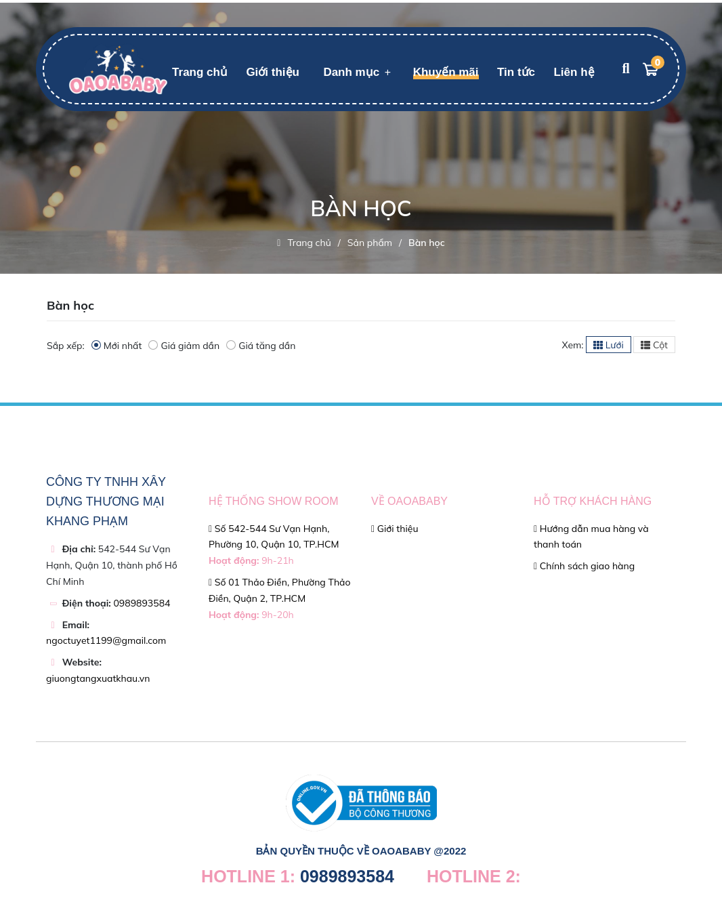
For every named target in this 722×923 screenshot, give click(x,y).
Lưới (608, 345)
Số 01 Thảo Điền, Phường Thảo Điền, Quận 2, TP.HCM (280, 598)
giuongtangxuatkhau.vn (98, 678)
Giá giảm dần (183, 345)
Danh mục (351, 72)
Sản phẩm (369, 243)
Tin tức (516, 72)
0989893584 (141, 603)
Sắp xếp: (66, 346)
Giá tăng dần (260, 345)
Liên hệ (573, 72)
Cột (654, 345)
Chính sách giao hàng (584, 566)
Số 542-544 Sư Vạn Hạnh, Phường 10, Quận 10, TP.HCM (274, 544)
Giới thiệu (272, 72)
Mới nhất (116, 345)
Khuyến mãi (446, 72)
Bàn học (426, 243)
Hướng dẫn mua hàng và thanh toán (591, 536)
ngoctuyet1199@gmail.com (106, 640)
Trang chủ (200, 72)
